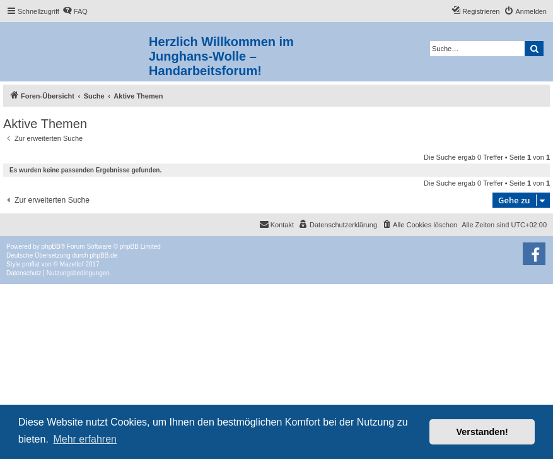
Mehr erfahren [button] (85, 439)
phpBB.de (103, 255)
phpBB (51, 246)
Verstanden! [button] (482, 432)
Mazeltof (72, 264)
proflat (31, 264)
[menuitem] (75, 11)
